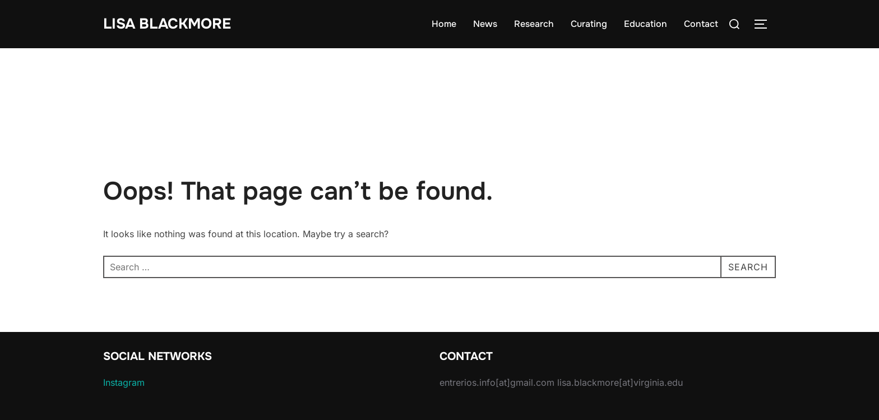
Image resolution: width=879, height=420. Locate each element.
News (485, 24)
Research (534, 24)
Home (444, 24)
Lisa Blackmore (167, 24)
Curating (589, 24)
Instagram (124, 382)
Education (645, 24)
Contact (701, 24)
